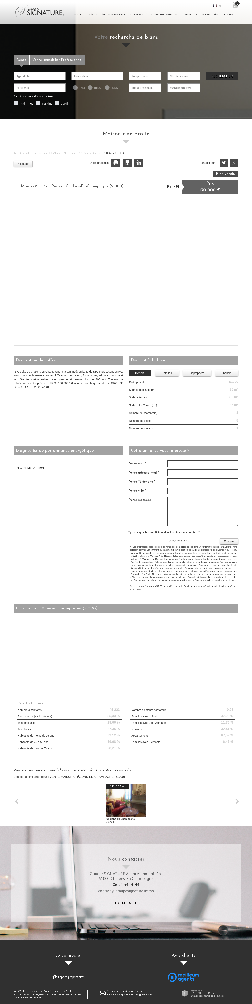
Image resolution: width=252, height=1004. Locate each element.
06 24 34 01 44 (126, 884)
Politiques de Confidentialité (183, 586)
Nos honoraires (51, 994)
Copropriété (197, 373)
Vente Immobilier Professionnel (57, 60)
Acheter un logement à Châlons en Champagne (51, 153)
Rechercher (222, 76)
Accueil (78, 14)
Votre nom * (137, 463)
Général (140, 373)
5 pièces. (97, 153)
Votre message (140, 500)
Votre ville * (137, 490)
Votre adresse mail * (144, 472)
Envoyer (229, 541)
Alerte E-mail (210, 14)
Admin (70, 994)
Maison (85, 153)
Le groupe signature (164, 14)
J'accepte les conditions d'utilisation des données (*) (166, 532)
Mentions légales (35, 994)
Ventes (92, 14)
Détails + (167, 373)
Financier (226, 373)
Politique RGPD (35, 997)
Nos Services (138, 14)
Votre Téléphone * (142, 481)
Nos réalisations (113, 14)
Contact (230, 14)
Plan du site (19, 994)
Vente (21, 60)
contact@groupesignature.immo (126, 890)
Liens (63, 994)
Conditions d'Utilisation (215, 586)
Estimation (190, 14)
